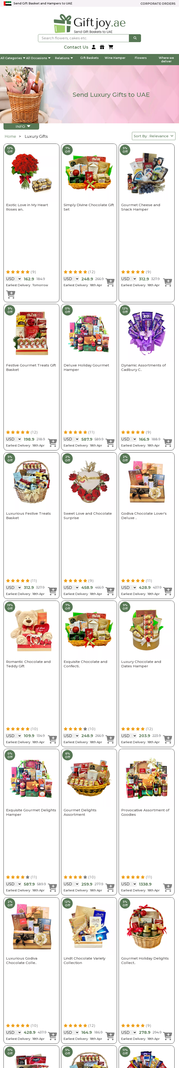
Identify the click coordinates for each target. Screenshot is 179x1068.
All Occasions (38, 58)
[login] (94, 47)
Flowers (141, 58)
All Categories (12, 58)
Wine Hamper (115, 58)
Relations (64, 58)
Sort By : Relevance (153, 136)
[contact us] (76, 47)
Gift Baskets (89, 58)
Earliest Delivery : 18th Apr (83, 285)
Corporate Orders (158, 3)
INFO (23, 126)
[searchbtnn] (135, 38)
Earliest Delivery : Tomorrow (27, 285)
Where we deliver (166, 59)
